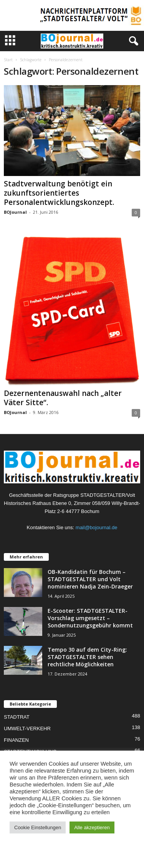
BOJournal (15, 212)
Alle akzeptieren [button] (92, 827)
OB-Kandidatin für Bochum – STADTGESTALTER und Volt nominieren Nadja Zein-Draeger (90, 579)
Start (8, 59)
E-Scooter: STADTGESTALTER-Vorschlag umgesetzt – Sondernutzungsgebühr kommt (90, 618)
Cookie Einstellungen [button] (37, 827)
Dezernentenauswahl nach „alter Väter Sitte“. (63, 397)
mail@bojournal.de (97, 527)
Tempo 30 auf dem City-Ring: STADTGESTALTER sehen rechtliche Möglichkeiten (87, 657)
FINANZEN (16, 740)
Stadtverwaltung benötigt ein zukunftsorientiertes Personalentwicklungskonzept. (59, 193)
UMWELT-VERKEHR (27, 728)
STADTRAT (17, 717)
